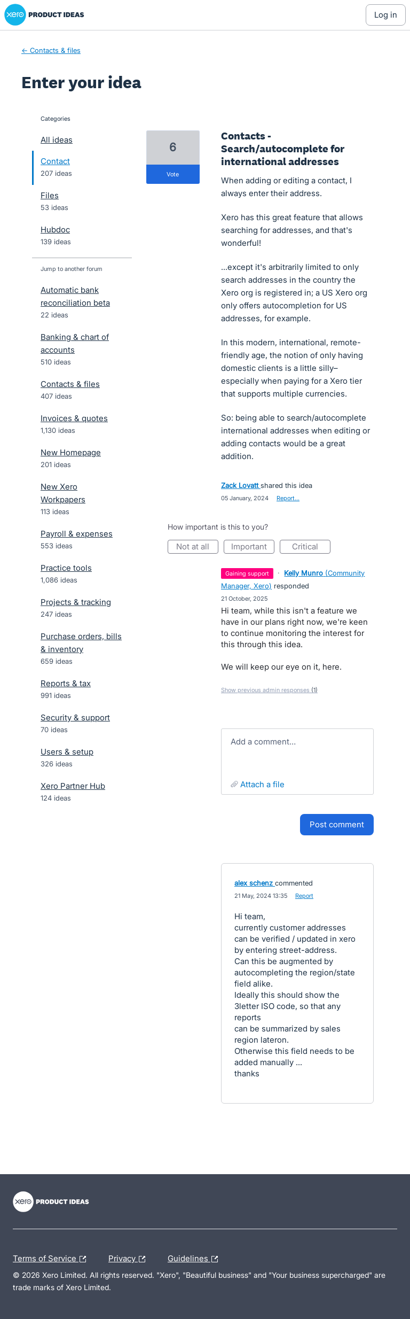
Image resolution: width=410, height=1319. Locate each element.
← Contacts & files (51, 50)
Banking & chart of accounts (75, 343)
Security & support (75, 717)
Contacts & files (70, 384)
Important (252, 547)
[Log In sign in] (386, 15)
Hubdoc (55, 229)
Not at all (197, 547)
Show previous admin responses (269, 690)
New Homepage (71, 452)
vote (173, 174)
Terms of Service (52, 1259)
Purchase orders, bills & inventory (81, 642)
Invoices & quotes (74, 418)
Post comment (337, 824)
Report (304, 895)
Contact (55, 161)
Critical (311, 547)
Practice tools (66, 568)
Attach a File (262, 784)
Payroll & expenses (77, 534)
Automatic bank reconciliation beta (75, 296)
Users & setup (67, 752)
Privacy (129, 1259)
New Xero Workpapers (63, 493)
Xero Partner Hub (73, 786)
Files (50, 195)
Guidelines (195, 1259)
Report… (288, 498)
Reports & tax (66, 683)
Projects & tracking (76, 602)
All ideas (57, 140)
